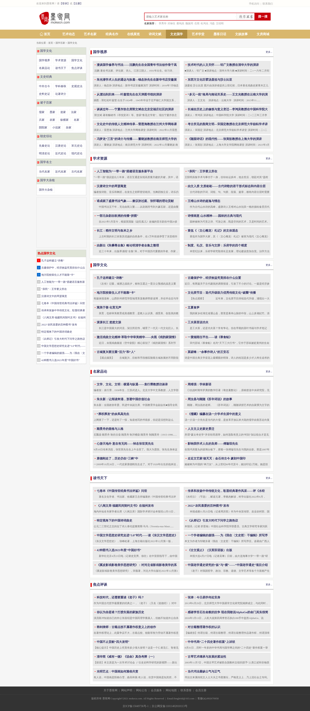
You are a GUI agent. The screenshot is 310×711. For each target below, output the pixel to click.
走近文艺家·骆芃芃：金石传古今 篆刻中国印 (217, 458)
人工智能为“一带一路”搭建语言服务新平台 (125, 171)
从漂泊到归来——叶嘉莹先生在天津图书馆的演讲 (129, 94)
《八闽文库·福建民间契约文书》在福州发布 (125, 505)
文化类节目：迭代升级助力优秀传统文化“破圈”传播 (222, 292)
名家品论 (44, 68)
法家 (74, 112)
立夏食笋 (193, 307)
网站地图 (171, 690)
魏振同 (189, 23)
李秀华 (162, 23)
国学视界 (44, 60)
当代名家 (44, 171)
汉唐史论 (60, 145)
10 (39, 324)
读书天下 (60, 68)
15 (39, 360)
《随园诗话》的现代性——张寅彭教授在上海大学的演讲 (225, 139)
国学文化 (72, 42)
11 (39, 331)
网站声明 (126, 690)
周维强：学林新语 (199, 384)
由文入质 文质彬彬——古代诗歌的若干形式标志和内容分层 (227, 186)
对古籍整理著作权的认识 (204, 627)
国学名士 (46, 162)
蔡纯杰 (180, 23)
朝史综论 (46, 136)
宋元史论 (76, 145)
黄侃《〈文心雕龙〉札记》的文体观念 (213, 230)
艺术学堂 (198, 34)
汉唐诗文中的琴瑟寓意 (54, 296)
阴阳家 (43, 127)
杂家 (68, 127)
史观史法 (76, 86)
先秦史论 (44, 145)
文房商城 (263, 34)
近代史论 (60, 153)
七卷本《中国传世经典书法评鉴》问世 (63, 303)
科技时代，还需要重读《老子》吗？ (120, 597)
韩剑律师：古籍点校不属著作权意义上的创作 (126, 627)
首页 (47, 34)
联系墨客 (186, 690)
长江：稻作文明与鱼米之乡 (114, 230)
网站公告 (141, 690)
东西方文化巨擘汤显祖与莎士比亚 (210, 79)
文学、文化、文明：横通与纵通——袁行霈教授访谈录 (132, 384)
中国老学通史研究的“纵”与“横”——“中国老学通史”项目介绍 (228, 565)
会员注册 (200, 690)
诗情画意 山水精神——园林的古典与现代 (215, 215)
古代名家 (76, 171)
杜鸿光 (204, 23)
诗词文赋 (155, 34)
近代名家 (60, 171)
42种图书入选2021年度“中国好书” (60, 360)
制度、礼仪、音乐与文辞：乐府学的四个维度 (217, 245)
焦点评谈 (76, 68)
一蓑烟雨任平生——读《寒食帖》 (210, 337)
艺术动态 (68, 34)
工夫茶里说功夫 (198, 322)
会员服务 (156, 690)
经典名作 (112, 34)
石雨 (196, 23)
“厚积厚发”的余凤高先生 (113, 414)
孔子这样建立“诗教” (52, 260)
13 (39, 345)
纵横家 (64, 119)
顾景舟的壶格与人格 (110, 428)
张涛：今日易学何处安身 (204, 597)
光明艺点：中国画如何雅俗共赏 (117, 671)
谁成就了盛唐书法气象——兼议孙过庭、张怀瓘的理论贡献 (135, 201)
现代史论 (76, 153)
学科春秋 (60, 86)
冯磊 (212, 23)
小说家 (56, 127)
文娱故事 (241, 34)
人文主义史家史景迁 (201, 428)
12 (39, 338)
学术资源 (60, 60)
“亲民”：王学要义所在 (54, 289)
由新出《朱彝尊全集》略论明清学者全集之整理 (128, 245)
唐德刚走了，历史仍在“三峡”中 (117, 458)
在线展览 (133, 34)
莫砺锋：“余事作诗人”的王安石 (208, 352)
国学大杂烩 (47, 180)
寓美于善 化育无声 (109, 307)
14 (39, 353)
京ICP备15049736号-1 (135, 706)
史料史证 (44, 93)
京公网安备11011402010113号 (169, 706)
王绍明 (220, 23)
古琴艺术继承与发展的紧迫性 (207, 656)
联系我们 (268, 3)
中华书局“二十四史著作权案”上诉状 (211, 641)
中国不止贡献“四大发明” (113, 641)
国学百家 (60, 42)
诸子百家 (46, 102)
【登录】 (65, 3)
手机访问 (254, 3)
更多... (269, 52)
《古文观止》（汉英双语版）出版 (210, 550)
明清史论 (44, 153)
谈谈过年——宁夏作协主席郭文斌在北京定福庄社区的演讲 (135, 109)
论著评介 (60, 93)
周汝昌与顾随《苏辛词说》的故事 (210, 399)
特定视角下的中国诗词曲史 (56, 331)
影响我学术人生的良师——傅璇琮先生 (213, 443)
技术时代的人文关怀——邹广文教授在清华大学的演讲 (223, 64)
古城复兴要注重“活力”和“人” (116, 352)
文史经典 (46, 76)
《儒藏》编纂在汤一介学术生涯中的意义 (214, 414)
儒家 (41, 112)
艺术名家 (90, 34)
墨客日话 (220, 34)
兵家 (41, 119)
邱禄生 (171, 23)
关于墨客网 (110, 690)
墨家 (52, 112)
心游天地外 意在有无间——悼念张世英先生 (125, 443)
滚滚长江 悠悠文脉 (109, 322)
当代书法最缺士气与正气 (204, 671)
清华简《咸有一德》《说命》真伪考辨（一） (126, 656)
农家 (52, 119)
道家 (63, 112)
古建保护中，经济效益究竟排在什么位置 (214, 277)
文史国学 (176, 34)
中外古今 (44, 86)
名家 (76, 119)
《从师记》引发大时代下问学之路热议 (63, 338)
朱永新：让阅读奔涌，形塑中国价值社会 (123, 399)
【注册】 (77, 3)
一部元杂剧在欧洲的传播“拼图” (117, 215)
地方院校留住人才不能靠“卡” (58, 274)
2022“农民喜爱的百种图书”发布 (59, 324)
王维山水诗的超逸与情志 (204, 201)
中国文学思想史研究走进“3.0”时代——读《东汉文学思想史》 (137, 535)
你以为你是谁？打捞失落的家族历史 (120, 612)
